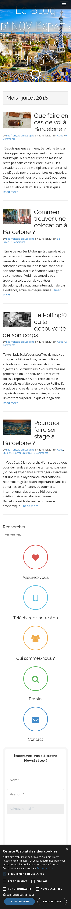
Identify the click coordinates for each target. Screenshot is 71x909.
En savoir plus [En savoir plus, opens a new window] (45, 868)
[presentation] (22, 831)
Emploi (35, 698)
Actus (60, 135)
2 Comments (18, 242)
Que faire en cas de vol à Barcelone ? (51, 122)
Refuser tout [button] (52, 901)
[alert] (35, 877)
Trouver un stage (22, 452)
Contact (35, 739)
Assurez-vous (36, 577)
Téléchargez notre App (35, 617)
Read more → (12, 192)
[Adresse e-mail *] (35, 809)
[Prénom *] (35, 794)
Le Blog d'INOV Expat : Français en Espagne (35, 34)
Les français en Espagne (20, 135)
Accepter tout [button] (20, 901)
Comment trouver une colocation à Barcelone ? (35, 221)
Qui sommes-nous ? (35, 658)
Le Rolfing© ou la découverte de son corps (35, 324)
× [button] (66, 849)
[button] (35, 894)
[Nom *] (35, 780)
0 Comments (41, 452)
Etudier (7, 452)
